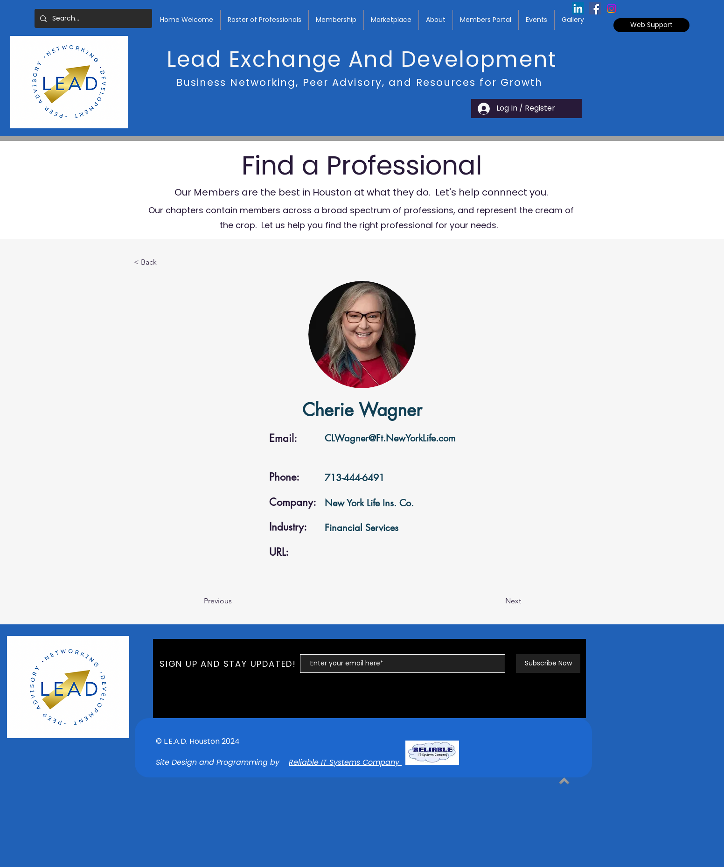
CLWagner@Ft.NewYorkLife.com (390, 438)
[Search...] (92, 18)
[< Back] (164, 262)
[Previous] (234, 601)
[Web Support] (651, 25)
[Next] (497, 601)
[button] (264, 20)
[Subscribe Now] (548, 663)
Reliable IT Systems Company (345, 762)
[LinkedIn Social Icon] (578, 8)
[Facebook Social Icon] (595, 8)
